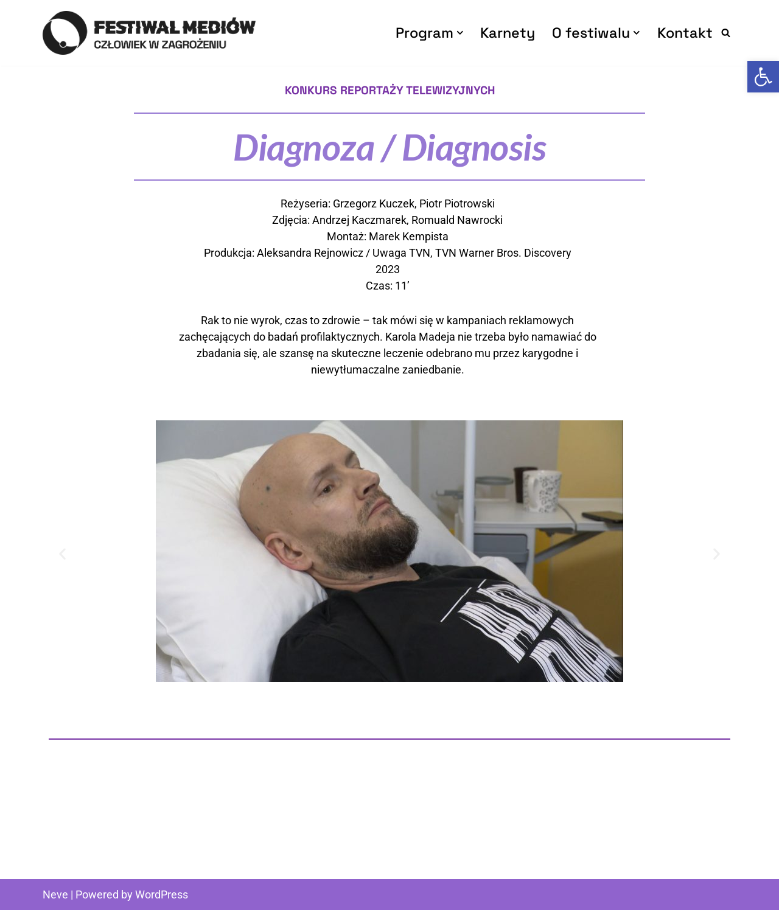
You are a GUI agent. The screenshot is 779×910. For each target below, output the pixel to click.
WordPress (161, 894)
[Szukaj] (725, 32)
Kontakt (685, 32)
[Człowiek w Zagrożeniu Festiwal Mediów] (149, 33)
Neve (55, 894)
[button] (460, 32)
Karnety (507, 32)
